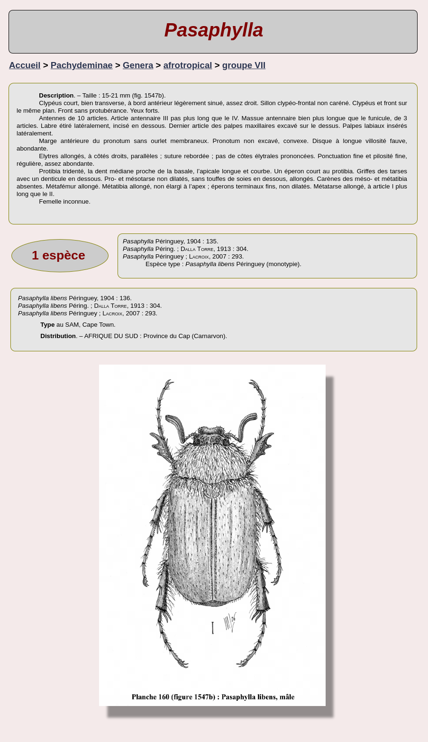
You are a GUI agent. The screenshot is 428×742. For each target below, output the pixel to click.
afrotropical (188, 65)
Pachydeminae (82, 65)
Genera (138, 65)
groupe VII (243, 65)
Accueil (24, 65)
